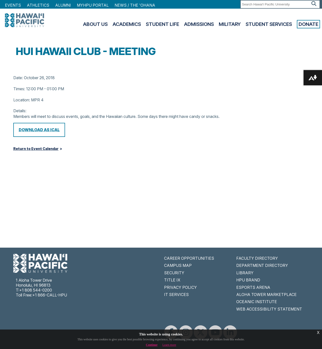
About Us (95, 24)
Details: (19, 110)
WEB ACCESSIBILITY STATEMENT (269, 309)
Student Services (269, 24)
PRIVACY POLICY (180, 287)
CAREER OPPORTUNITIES (189, 258)
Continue (151, 345)
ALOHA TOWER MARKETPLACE (266, 294)
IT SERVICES (176, 294)
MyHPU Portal (93, 5)
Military (230, 24)
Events (13, 5)
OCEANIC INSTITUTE (256, 301)
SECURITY (174, 272)
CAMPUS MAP (178, 265)
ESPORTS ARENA (253, 287)
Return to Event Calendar (36, 148)
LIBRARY (245, 272)
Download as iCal (39, 129)
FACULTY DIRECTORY (257, 258)
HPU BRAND (248, 279)
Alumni (63, 5)
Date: (18, 77)
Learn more (169, 345)
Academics (127, 24)
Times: (19, 88)
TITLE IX (172, 279)
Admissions (199, 24)
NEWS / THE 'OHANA (135, 5)
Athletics (38, 5)
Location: (21, 99)
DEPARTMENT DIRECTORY (262, 265)
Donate (308, 24)
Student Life (162, 24)
